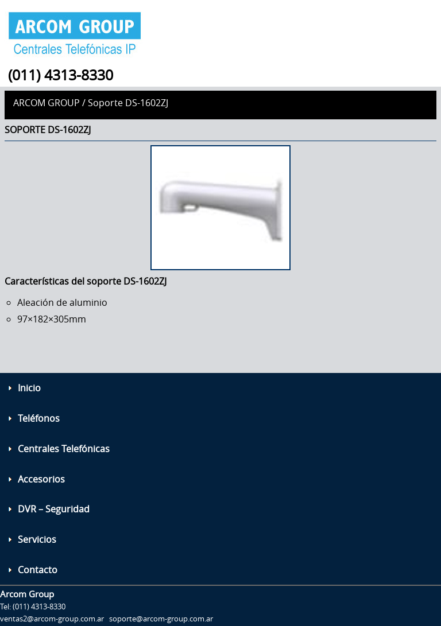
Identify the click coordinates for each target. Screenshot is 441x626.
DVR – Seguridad (54, 509)
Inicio (29, 388)
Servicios (37, 539)
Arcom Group (46, 102)
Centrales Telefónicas (64, 448)
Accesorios (41, 479)
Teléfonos (39, 418)
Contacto (37, 569)
